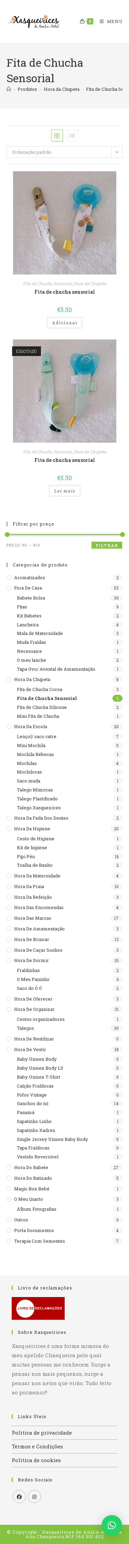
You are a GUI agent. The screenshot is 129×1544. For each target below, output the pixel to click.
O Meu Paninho (33, 979)
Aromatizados (29, 577)
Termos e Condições (37, 1446)
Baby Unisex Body (37, 1059)
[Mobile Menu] (109, 21)
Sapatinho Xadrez (36, 1130)
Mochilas (27, 763)
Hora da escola (30, 726)
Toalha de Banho (35, 865)
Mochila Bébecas (35, 754)
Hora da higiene (32, 828)
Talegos (25, 1028)
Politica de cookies (36, 1460)
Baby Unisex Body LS (40, 1068)
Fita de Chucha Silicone (42, 707)
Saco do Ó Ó (29, 988)
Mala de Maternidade (40, 633)
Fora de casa (28, 588)
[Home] (9, 89)
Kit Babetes (29, 616)
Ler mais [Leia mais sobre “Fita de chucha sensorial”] (64, 491)
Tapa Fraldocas (33, 1148)
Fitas (22, 607)
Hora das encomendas (39, 907)
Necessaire (29, 651)
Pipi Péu (26, 856)
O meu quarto (28, 1199)
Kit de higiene (32, 847)
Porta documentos (34, 1230)
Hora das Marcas (32, 918)
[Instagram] (34, 1496)
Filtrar (107, 545)
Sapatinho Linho (34, 1121)
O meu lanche (31, 660)
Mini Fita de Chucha (38, 716)
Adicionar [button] (64, 322)
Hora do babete (31, 1167)
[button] (111, 1525)
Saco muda (28, 781)
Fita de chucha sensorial (64, 292)
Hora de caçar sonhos (38, 950)
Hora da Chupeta (90, 283)
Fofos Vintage (32, 1095)
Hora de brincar (31, 939)
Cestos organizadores (41, 1019)
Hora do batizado (33, 1178)
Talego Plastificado (37, 799)
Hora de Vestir (30, 1049)
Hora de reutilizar (34, 1039)
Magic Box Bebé (32, 1189)
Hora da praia (29, 886)
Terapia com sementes (39, 1241)
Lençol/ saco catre (36, 736)
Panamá (25, 1112)
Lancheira (28, 625)
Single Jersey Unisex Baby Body (52, 1139)
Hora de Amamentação (39, 929)
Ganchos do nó (33, 1103)
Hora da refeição (33, 897)
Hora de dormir (31, 960)
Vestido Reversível (37, 1157)
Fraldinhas (28, 970)
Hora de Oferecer (33, 999)
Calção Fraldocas (35, 1086)
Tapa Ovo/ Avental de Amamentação (56, 669)
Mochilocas (29, 772)
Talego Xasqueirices (39, 808)
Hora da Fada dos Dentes (41, 818)
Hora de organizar (34, 1009)
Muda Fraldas (31, 642)
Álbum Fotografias (36, 1209)
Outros (21, 1220)
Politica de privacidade (42, 1432)
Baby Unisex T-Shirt (38, 1077)
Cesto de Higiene (35, 838)
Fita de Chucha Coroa (39, 689)
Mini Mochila (31, 745)
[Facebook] (19, 1496)
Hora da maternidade (37, 876)
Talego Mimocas (35, 790)
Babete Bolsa (31, 598)
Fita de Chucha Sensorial (47, 283)
